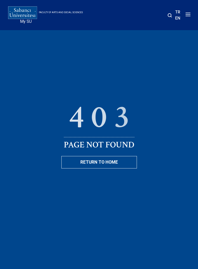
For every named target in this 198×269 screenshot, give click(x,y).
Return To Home (99, 162)
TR (177, 12)
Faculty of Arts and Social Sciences (61, 12)
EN (177, 18)
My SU (26, 21)
